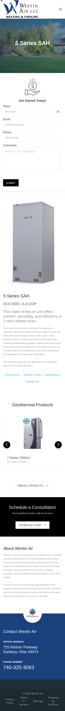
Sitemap (38, 701)
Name (7, 106)
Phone (7, 132)
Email (6, 119)
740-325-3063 (18, 667)
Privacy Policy (10, 701)
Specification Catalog (32, 375)
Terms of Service (23, 701)
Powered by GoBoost (53, 701)
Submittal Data (32, 382)
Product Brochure (12, 375)
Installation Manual (52, 375)
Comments (10, 145)
